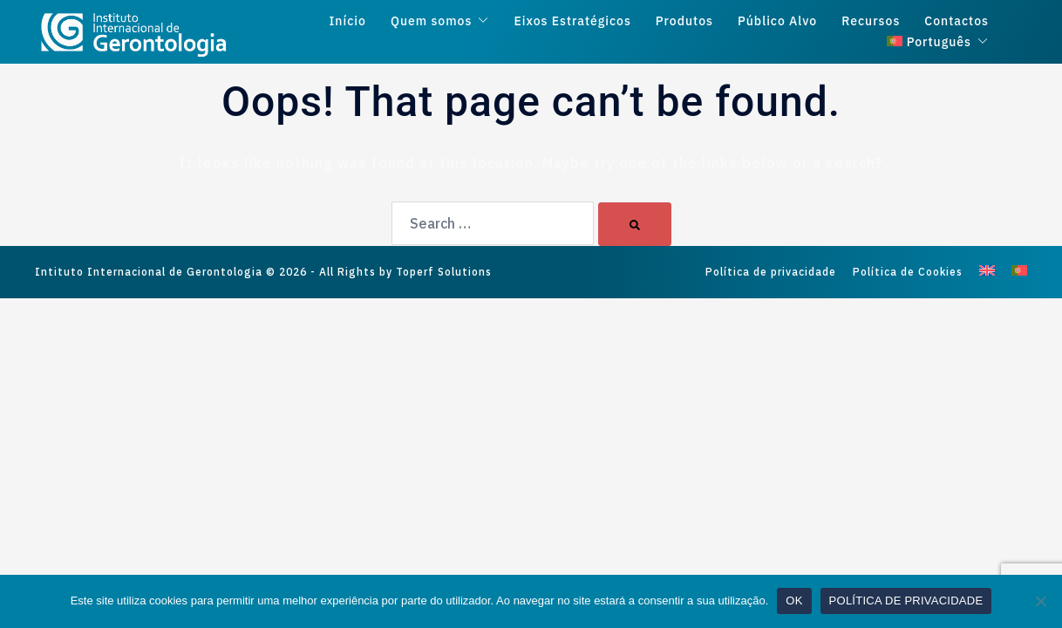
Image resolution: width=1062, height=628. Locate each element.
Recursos (870, 21)
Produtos (684, 21)
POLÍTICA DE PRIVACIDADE (906, 600)
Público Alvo (777, 21)
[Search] (634, 224)
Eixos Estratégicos (572, 21)
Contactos (956, 21)
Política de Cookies (908, 271)
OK (794, 600)
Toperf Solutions (444, 271)
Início (348, 21)
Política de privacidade (770, 271)
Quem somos (432, 21)
